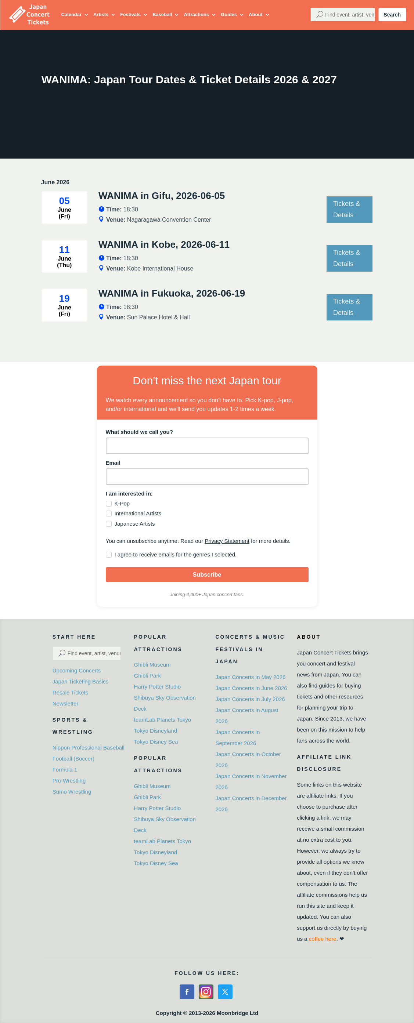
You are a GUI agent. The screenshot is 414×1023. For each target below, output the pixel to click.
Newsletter (66, 703)
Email (113, 463)
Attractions (196, 14)
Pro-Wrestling (69, 780)
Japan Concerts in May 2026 (250, 677)
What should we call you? (139, 432)
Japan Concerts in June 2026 (251, 688)
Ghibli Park (147, 675)
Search (392, 15)
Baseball (162, 14)
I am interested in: (129, 493)
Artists (100, 14)
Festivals (130, 14)
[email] (207, 476)
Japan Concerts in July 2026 (250, 699)
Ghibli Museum (152, 664)
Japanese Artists (135, 523)
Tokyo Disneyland (155, 731)
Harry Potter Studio (157, 686)
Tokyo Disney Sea (156, 742)
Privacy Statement (227, 541)
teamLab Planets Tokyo (162, 720)
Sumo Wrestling (72, 791)
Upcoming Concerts (77, 670)
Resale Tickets (71, 692)
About (256, 14)
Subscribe (207, 575)
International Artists (138, 513)
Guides (229, 14)
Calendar (71, 14)
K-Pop (122, 503)
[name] (207, 446)
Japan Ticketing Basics (81, 681)
